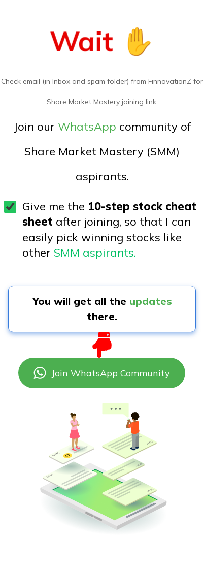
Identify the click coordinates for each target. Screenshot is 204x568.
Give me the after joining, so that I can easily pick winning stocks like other (109, 229)
